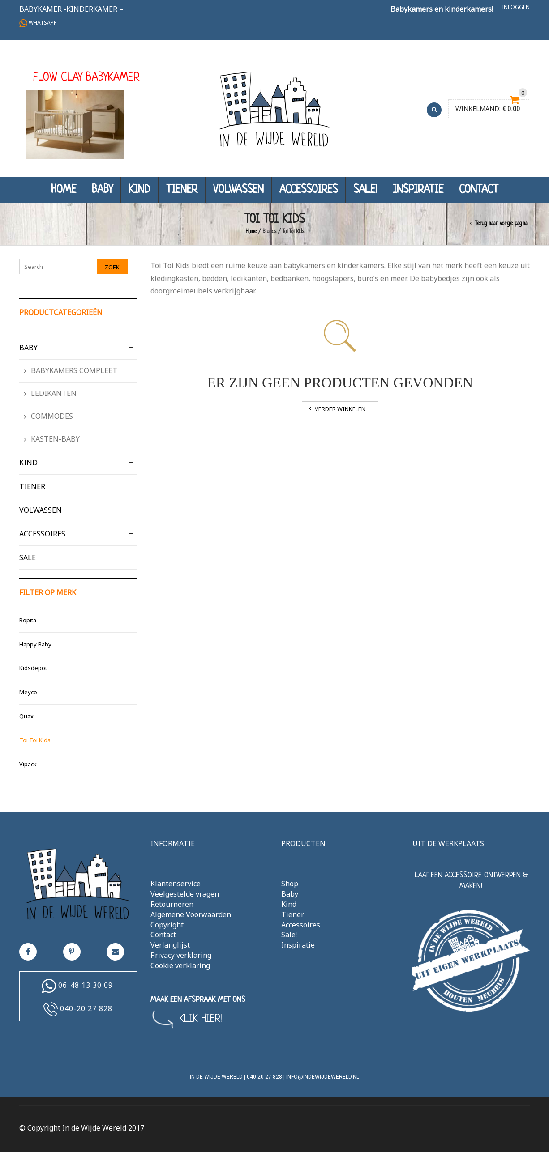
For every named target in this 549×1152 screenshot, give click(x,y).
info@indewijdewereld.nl (322, 1077)
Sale (27, 557)
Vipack (28, 764)
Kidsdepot (33, 668)
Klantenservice (175, 883)
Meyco (28, 692)
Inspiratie (418, 190)
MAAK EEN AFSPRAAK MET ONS (197, 999)
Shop (289, 883)
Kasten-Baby (55, 439)
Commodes (52, 416)
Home (63, 190)
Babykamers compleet (74, 370)
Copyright (167, 925)
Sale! (365, 190)
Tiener (181, 190)
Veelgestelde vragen (184, 894)
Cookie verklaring (180, 965)
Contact (478, 190)
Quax (26, 716)
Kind (139, 190)
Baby (102, 190)
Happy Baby (35, 644)
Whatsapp (38, 22)
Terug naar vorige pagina (501, 224)
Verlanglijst (170, 945)
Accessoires (308, 190)
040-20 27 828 (86, 1008)
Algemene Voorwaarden (190, 914)
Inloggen (516, 7)
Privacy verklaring (180, 955)
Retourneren (171, 904)
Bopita (27, 620)
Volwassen (238, 190)
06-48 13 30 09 (85, 985)
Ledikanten (54, 393)
